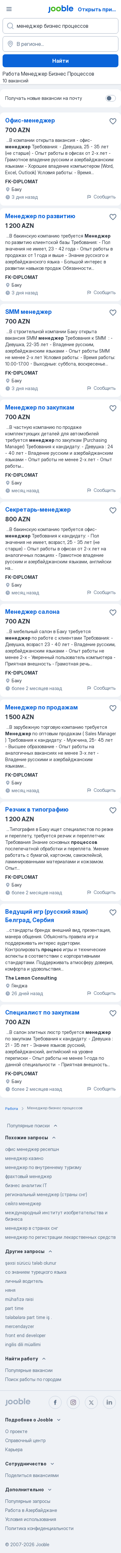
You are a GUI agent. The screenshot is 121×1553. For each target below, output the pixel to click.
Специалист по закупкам (42, 1012)
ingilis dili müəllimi (23, 1344)
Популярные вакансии (29, 1370)
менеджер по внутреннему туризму (43, 1167)
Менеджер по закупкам (39, 407)
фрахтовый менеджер (28, 1176)
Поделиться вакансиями (32, 1475)
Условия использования (30, 1519)
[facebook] (55, 1402)
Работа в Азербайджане (31, 1510)
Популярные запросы (27, 1501)
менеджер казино (24, 1158)
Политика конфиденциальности (39, 1528)
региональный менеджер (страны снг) (46, 1194)
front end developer (25, 1335)
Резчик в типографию (36, 809)
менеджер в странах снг (31, 1228)
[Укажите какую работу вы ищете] (60, 26)
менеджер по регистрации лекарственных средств (60, 1237)
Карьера (14, 1449)
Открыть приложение (99, 9)
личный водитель (24, 1281)
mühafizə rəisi (19, 1299)
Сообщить (101, 196)
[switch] (111, 98)
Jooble (42, 1544)
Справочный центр (25, 1440)
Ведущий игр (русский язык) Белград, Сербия (46, 915)
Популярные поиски (33, 1125)
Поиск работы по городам (33, 1379)
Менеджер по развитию (40, 216)
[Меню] (9, 9)
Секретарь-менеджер (38, 509)
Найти (60, 61)
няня (10, 1290)
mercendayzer (19, 1326)
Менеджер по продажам (41, 707)
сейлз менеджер (23, 1203)
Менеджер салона (32, 611)
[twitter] (91, 1402)
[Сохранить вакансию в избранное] (113, 121)
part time (14, 1308)
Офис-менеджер (30, 120)
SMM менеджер (28, 311)
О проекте (16, 1431)
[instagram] (73, 1402)
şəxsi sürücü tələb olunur (30, 1263)
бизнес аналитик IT (26, 1185)
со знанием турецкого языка (35, 1272)
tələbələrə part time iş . (28, 1317)
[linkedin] (109, 1402)
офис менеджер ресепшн (32, 1149)
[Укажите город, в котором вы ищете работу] (60, 44)
